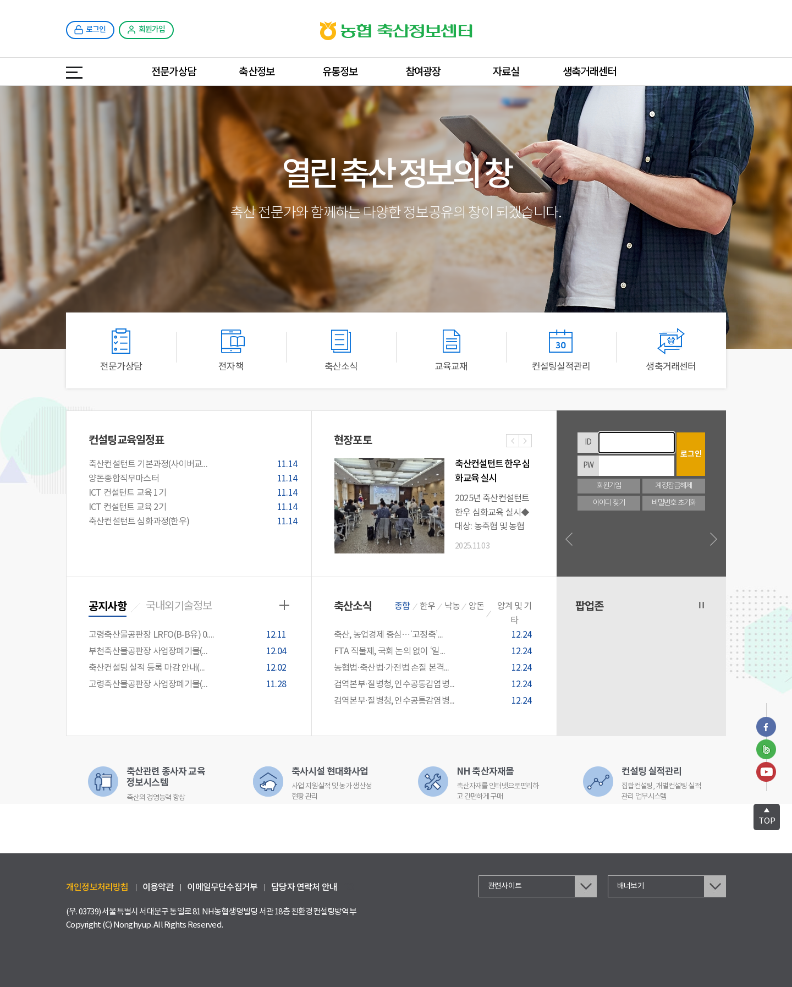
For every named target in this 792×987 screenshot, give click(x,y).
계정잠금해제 (673, 486)
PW (588, 465)
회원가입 (609, 486)
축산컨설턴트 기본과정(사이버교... (194, 465)
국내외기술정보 (179, 606)
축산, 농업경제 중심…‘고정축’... (434, 635)
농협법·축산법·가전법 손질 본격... (434, 668)
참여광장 (423, 72)
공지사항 (108, 606)
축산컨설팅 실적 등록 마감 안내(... (189, 668)
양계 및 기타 (514, 613)
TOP (766, 816)
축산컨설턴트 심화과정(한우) (194, 522)
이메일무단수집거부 (222, 887)
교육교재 (451, 350)
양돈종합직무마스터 (194, 479)
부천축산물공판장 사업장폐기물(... (189, 652)
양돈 (476, 606)
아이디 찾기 (609, 503)
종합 (402, 606)
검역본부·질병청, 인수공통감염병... (434, 685)
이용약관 (158, 887)
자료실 (506, 72)
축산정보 (256, 72)
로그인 (691, 454)
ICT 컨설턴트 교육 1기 (194, 493)
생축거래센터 (589, 72)
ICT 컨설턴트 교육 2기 (194, 508)
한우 (427, 606)
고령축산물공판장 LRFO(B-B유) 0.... (189, 635)
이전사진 (513, 442)
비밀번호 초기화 (674, 503)
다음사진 (525, 442)
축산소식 (341, 350)
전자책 (231, 350)
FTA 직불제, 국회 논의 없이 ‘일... (434, 652)
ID (588, 442)
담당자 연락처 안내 (304, 887)
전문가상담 (173, 72)
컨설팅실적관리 (561, 350)
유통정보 (340, 72)
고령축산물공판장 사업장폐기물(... (189, 685)
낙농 (452, 606)
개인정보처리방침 (97, 887)
